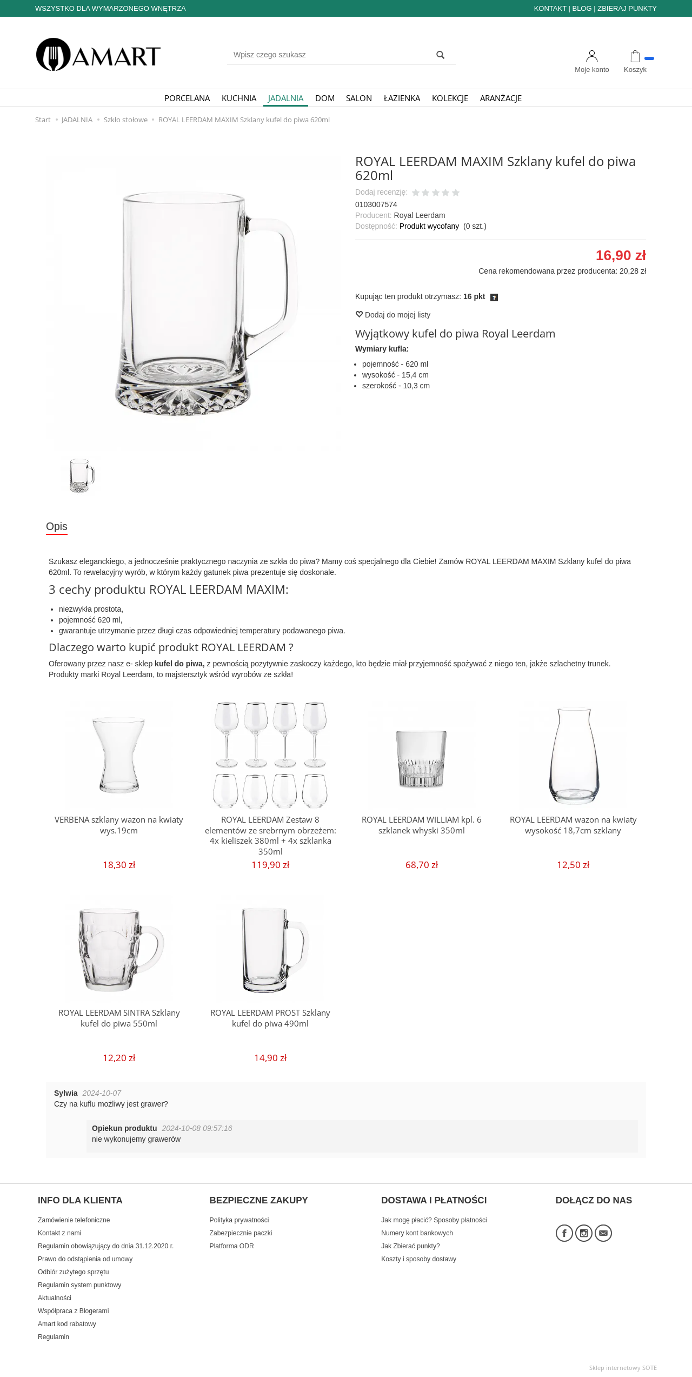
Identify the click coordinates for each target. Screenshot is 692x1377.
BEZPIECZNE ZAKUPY (259, 1200)
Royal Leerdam (419, 215)
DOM (325, 97)
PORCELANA (187, 97)
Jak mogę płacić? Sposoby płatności (434, 1218)
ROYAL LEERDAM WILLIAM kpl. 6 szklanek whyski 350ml (422, 824)
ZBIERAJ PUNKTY (627, 8)
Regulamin (53, 1335)
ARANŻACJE (501, 97)
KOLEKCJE (450, 97)
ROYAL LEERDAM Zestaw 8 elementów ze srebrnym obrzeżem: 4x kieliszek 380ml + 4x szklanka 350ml (270, 834)
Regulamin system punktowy (79, 1283)
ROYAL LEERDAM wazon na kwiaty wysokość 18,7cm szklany (573, 824)
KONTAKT (550, 8)
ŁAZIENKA (402, 97)
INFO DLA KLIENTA (80, 1200)
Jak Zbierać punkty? (410, 1244)
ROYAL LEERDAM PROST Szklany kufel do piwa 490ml (270, 1017)
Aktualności (54, 1296)
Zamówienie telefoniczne (74, 1218)
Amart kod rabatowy (67, 1322)
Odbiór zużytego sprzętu (73, 1270)
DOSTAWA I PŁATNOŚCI (434, 1200)
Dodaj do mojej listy (392, 314)
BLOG (581, 8)
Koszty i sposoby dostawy (418, 1257)
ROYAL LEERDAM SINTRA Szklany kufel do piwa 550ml (119, 1017)
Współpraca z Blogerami (73, 1309)
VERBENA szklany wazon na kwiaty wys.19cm (119, 824)
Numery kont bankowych (417, 1231)
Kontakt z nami (59, 1231)
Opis (57, 526)
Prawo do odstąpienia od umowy (85, 1257)
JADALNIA (285, 97)
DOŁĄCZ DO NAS (594, 1200)
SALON (359, 97)
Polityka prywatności (239, 1218)
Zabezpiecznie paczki (241, 1231)
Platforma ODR (232, 1244)
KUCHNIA (239, 97)
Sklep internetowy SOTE (623, 1366)
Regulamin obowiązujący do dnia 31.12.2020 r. (106, 1244)
